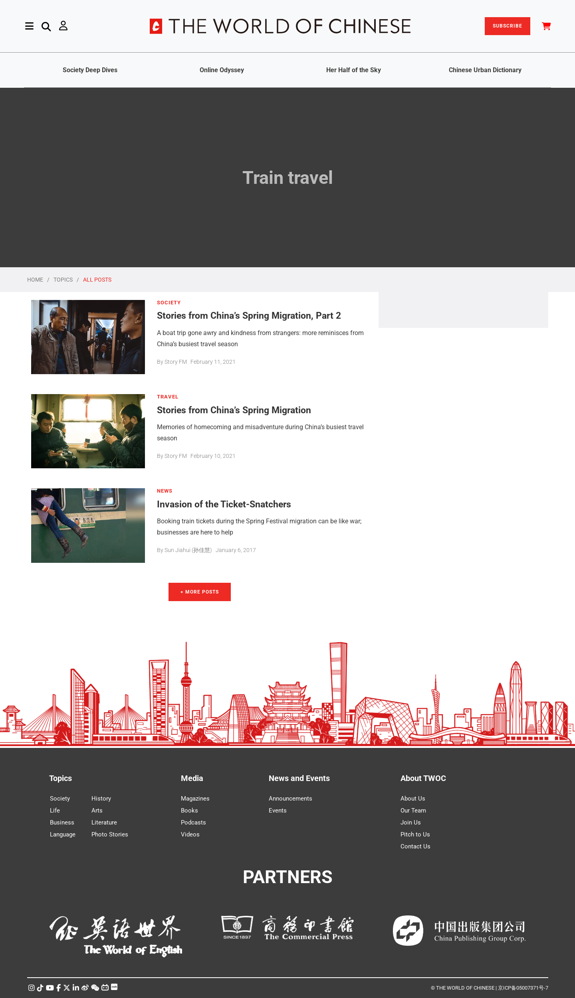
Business (62, 822)
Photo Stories (109, 834)
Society (60, 798)
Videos (190, 834)
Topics (60, 778)
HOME (35, 279)
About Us (413, 798)
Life (55, 810)
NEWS (164, 491)
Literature (104, 822)
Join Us (411, 822)
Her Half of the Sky (353, 70)
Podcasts (193, 822)
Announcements (290, 798)
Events (278, 810)
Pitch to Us (415, 834)
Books (189, 810)
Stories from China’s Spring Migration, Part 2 (249, 315)
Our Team (413, 810)
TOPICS (63, 279)
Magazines (195, 798)
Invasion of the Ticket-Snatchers (224, 504)
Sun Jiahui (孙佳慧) (188, 550)
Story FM (176, 362)
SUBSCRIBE (507, 26)
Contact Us (415, 846)
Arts (97, 810)
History (101, 798)
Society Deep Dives (90, 70)
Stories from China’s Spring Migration (234, 409)
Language (62, 834)
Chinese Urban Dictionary (485, 70)
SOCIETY (169, 303)
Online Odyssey (222, 70)
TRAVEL (167, 397)
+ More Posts (199, 592)
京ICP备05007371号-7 (523, 988)
